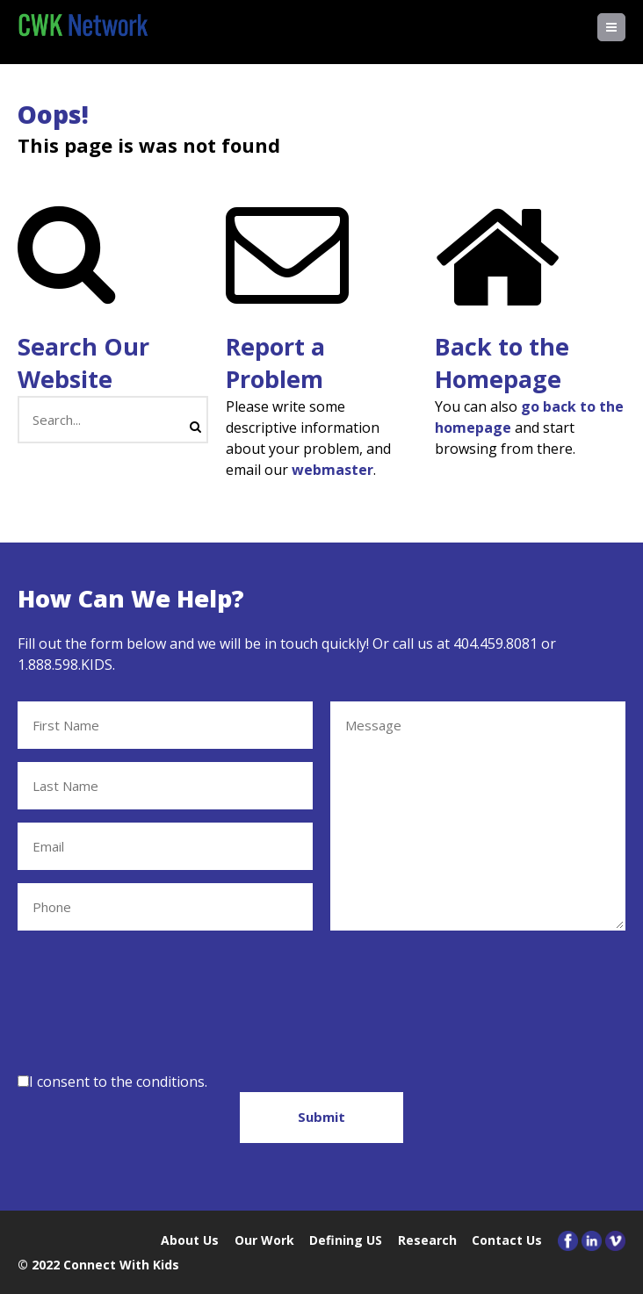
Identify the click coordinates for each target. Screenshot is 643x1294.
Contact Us (507, 1240)
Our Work (264, 1240)
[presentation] (151, 998)
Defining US (345, 1240)
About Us (190, 1240)
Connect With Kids (121, 1264)
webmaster (332, 469)
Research (427, 1240)
